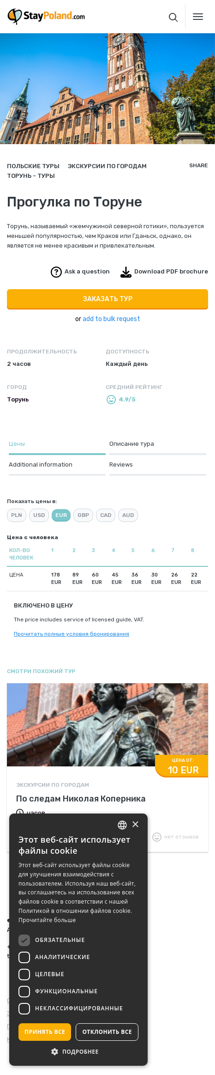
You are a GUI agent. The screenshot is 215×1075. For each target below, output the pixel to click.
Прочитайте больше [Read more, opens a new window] (47, 920)
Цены (17, 443)
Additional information (40, 464)
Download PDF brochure (171, 271)
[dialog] (78, 940)
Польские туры (33, 166)
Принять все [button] (44, 1032)
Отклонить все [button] (106, 1032)
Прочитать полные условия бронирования (71, 634)
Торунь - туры (31, 175)
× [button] (134, 824)
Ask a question (87, 271)
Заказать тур (107, 299)
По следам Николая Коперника (81, 799)
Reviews (121, 464)
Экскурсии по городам (107, 166)
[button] (78, 1052)
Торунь (18, 399)
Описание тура (131, 443)
